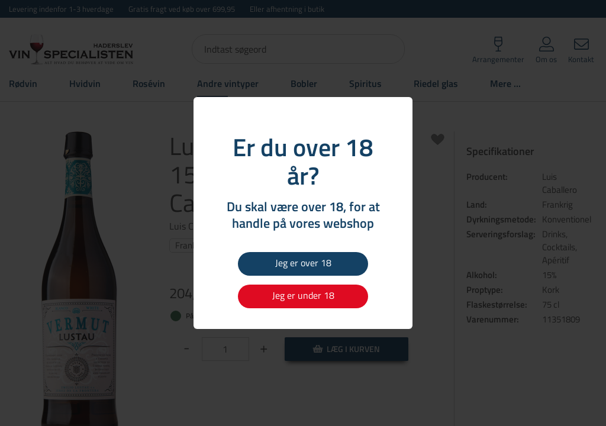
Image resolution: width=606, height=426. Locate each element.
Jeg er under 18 (303, 295)
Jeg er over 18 (303, 263)
